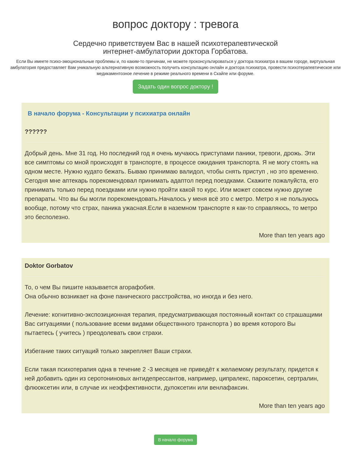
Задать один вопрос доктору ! (175, 87)
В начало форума (175, 439)
